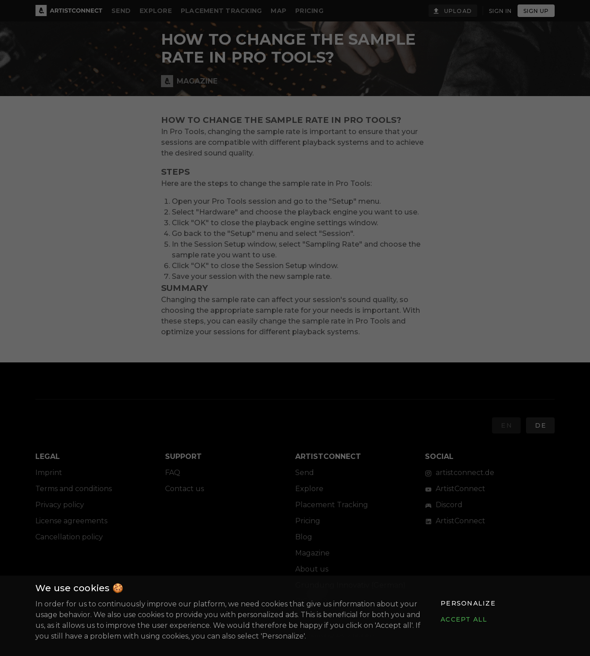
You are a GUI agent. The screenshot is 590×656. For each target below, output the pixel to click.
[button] (468, 603)
